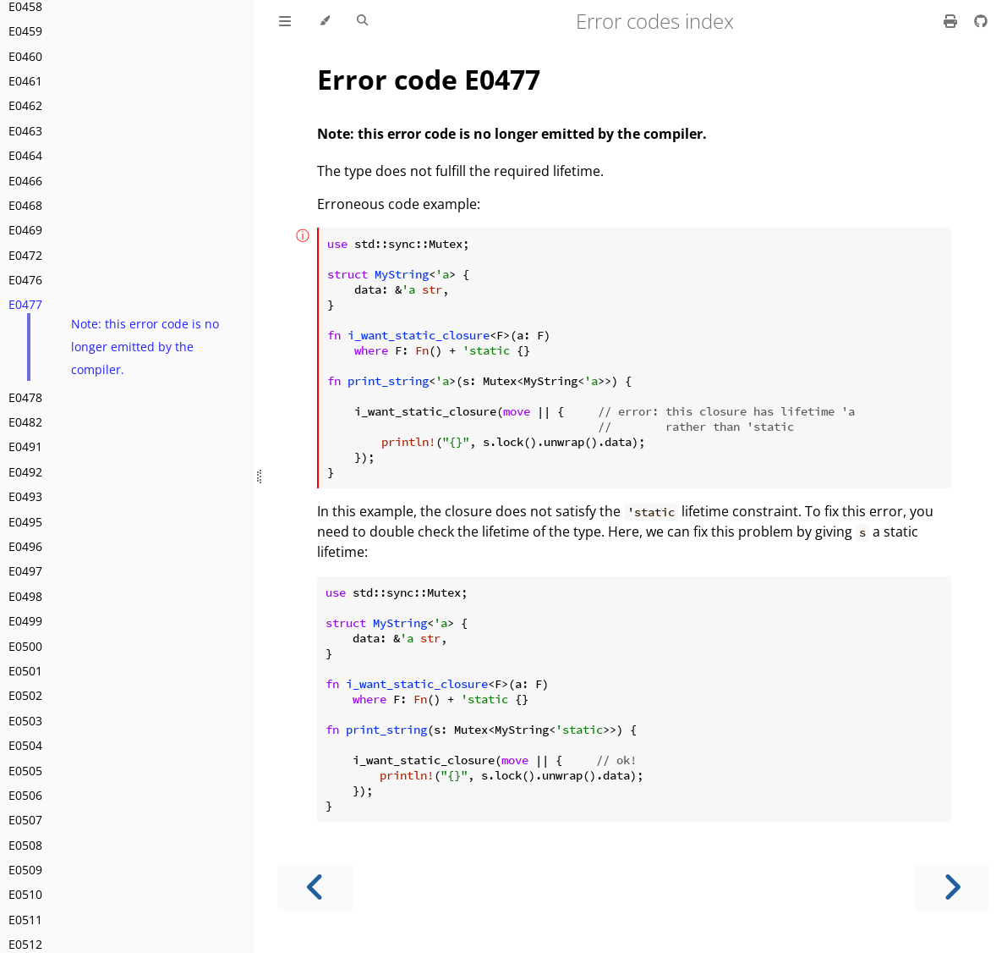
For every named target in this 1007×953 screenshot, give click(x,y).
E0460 (25, 56)
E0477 (25, 304)
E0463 (25, 131)
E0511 (25, 920)
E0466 (25, 181)
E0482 (25, 422)
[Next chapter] (952, 887)
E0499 (25, 621)
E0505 (25, 771)
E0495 (25, 522)
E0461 (25, 81)
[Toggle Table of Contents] (285, 21)
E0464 (25, 155)
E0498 (25, 596)
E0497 (25, 571)
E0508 (25, 845)
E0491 (25, 446)
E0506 (25, 795)
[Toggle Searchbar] (362, 21)
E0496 (25, 546)
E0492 (25, 472)
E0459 (25, 31)
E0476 (25, 280)
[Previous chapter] (315, 887)
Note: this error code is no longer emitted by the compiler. (145, 346)
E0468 (25, 205)
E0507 (25, 820)
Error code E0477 (428, 79)
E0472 (25, 255)
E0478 (25, 397)
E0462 (25, 105)
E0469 (25, 230)
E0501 (25, 671)
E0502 (25, 695)
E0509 (25, 870)
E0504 (25, 745)
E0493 (25, 496)
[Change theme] (324, 21)
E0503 (25, 721)
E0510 (25, 894)
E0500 (25, 646)
